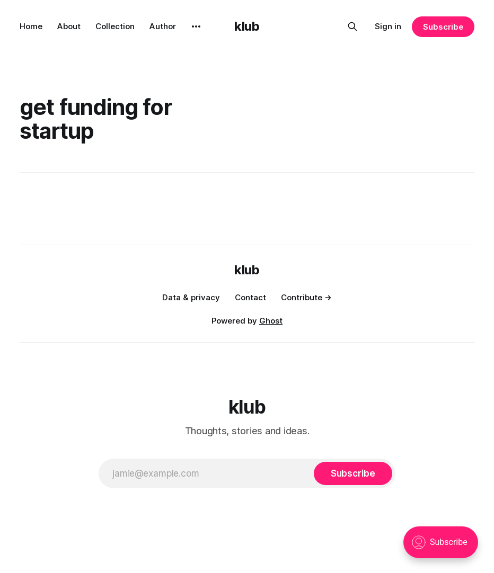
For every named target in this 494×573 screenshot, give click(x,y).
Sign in (388, 26)
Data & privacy (191, 297)
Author (162, 26)
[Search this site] (352, 26)
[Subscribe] (353, 473)
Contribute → (306, 297)
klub (247, 26)
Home (31, 26)
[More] (196, 26)
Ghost (271, 321)
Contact (250, 297)
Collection (115, 26)
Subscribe (443, 27)
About (69, 26)
